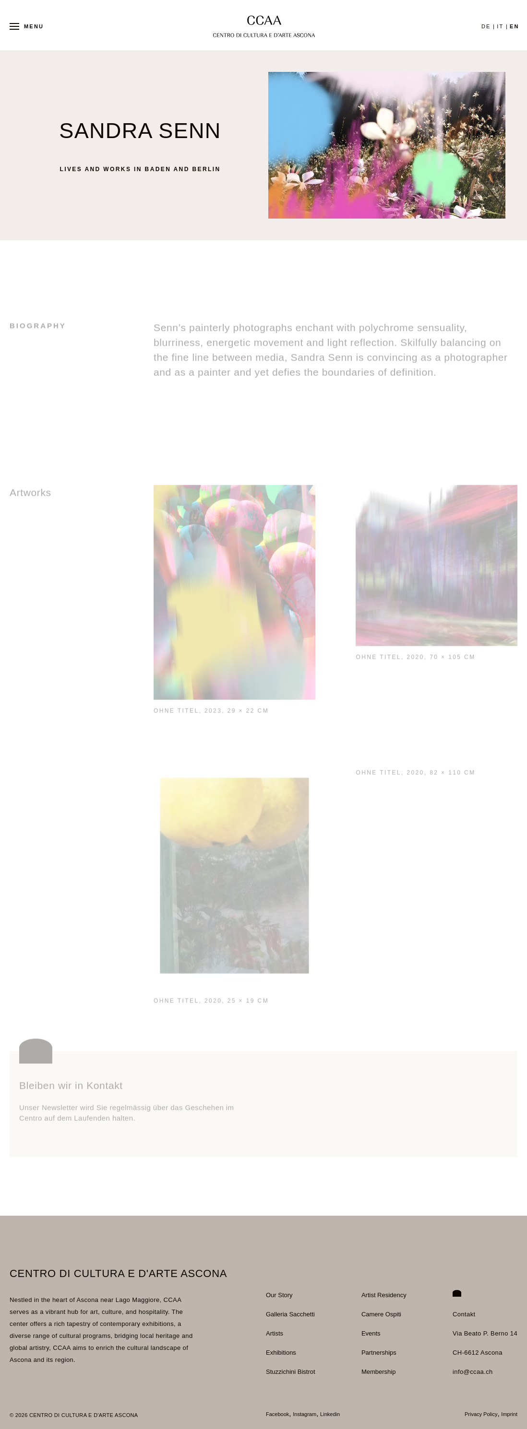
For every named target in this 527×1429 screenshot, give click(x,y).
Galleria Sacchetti (290, 1314)
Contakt (464, 1314)
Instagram (304, 1414)
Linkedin (330, 1414)
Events (371, 1333)
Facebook (277, 1414)
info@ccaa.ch (473, 1371)
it (500, 26)
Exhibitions (281, 1352)
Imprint (509, 1414)
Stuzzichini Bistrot (290, 1371)
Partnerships (378, 1352)
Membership (378, 1371)
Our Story (279, 1295)
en (514, 26)
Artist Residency (384, 1295)
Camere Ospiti (381, 1314)
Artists (274, 1333)
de (486, 26)
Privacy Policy (481, 1414)
